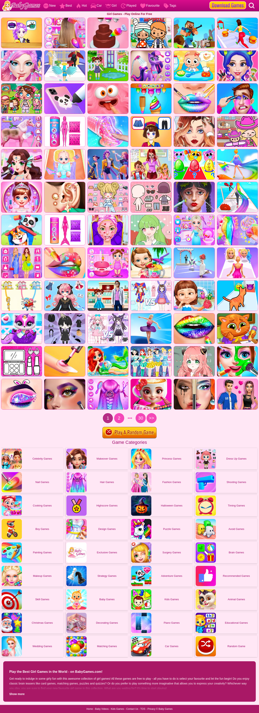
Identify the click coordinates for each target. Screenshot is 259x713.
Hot (81, 5)
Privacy (151, 709)
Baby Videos (102, 709)
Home (89, 709)
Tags (169, 5)
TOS (142, 709)
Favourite (150, 5)
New (49, 5)
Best (65, 5)
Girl (111, 5)
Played (128, 5)
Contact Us (132, 709)
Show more (16, 694)
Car (96, 5)
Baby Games (165, 709)
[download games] (227, 1)
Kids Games (117, 709)
